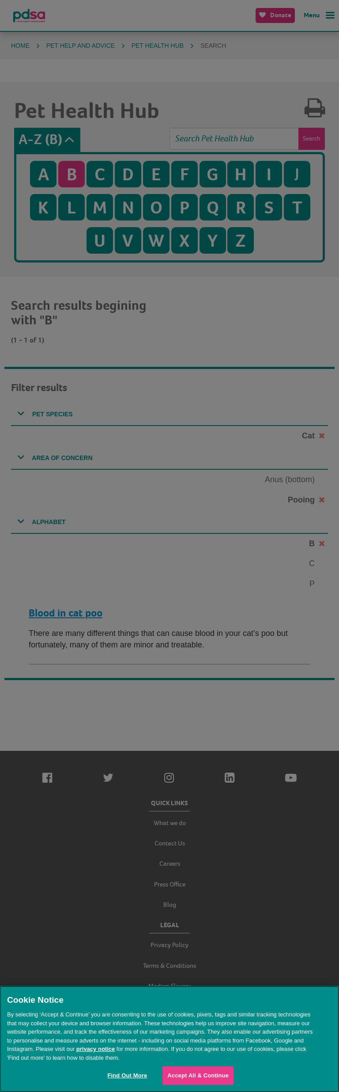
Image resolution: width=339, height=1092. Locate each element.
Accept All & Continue (198, 1075)
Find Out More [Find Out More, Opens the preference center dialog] (127, 1075)
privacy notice (95, 1049)
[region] (169, 1039)
